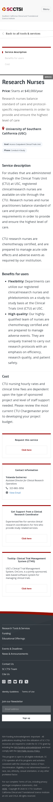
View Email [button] (13, 492)
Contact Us (8, 664)
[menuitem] (26, 627)
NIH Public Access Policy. (28, 751)
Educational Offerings (13, 638)
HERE (4, 788)
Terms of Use (28, 691)
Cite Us (6, 674)
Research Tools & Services (16, 628)
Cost (7, 64)
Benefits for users (14, 58)
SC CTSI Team (9, 669)
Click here (27, 449)
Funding (6, 633)
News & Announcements (15, 653)
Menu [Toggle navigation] (46, 9)
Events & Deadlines (12, 648)
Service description (16, 52)
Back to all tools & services (23, 33)
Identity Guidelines (10, 691)
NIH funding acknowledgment (27, 747)
